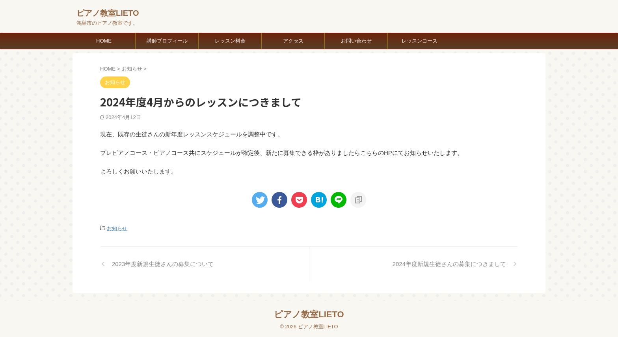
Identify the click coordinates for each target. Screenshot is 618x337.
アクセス (293, 41)
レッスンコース (419, 41)
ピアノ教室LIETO (107, 13)
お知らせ (117, 228)
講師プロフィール (167, 41)
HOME (104, 41)
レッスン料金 (230, 41)
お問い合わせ (356, 41)
